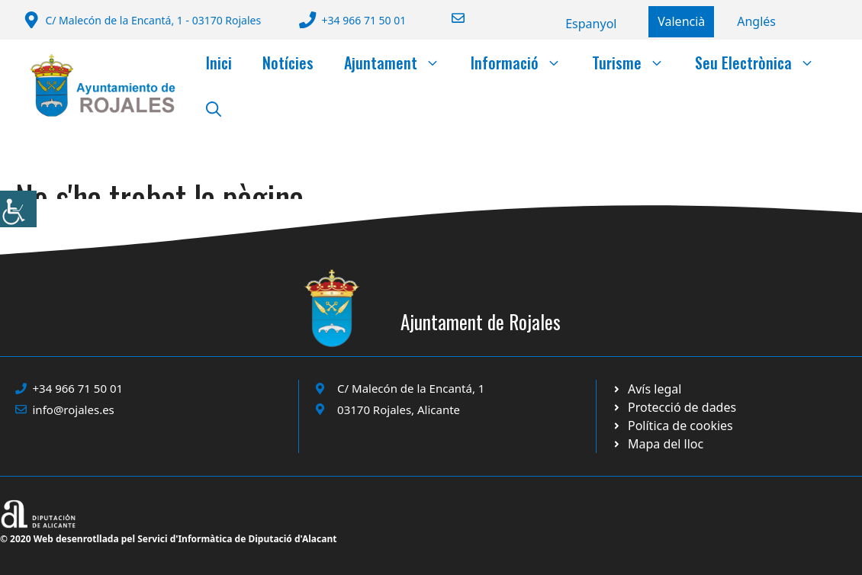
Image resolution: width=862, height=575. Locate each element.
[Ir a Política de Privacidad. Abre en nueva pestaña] (646, 389)
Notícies (288, 62)
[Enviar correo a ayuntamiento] (448, 18)
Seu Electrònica (762, 62)
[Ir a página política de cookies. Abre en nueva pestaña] (674, 407)
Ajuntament (399, 62)
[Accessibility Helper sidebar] (18, 209)
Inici (219, 62)
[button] (213, 108)
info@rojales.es (73, 409)
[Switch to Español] (590, 24)
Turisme (636, 62)
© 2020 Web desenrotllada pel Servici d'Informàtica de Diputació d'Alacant (168, 538)
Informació (524, 62)
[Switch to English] (756, 21)
